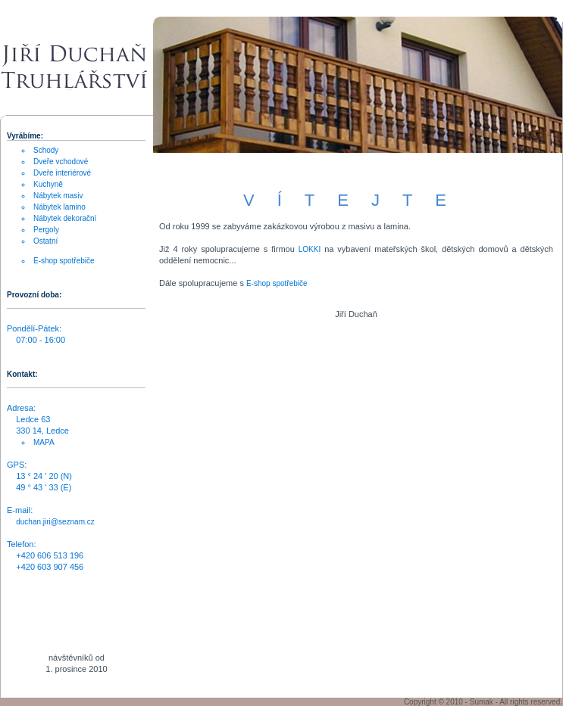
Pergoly (46, 229)
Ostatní (45, 241)
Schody (45, 150)
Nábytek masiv (58, 195)
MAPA (44, 442)
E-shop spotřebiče (277, 283)
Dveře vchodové (60, 161)
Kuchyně (48, 184)
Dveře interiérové (62, 173)
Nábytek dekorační (64, 218)
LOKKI (310, 249)
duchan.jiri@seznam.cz (55, 522)
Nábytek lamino (59, 207)
